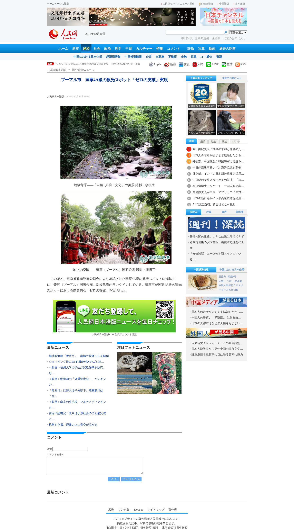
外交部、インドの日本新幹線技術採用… (218, 173)
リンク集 (123, 509)
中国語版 (223, 3)
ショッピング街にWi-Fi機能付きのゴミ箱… (76, 361)
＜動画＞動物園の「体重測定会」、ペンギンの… (77, 381)
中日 (128, 48)
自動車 (160, 56)
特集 (159, 48)
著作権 (172, 509)
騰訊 (184, 64)
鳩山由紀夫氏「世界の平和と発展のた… (218, 149)
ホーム (63, 48)
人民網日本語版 (57, 69)
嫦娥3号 (232, 276)
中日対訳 (187, 38)
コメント (173, 48)
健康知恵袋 (202, 38)
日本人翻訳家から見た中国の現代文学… (217, 348)
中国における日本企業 (88, 56)
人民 (198, 64)
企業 (148, 56)
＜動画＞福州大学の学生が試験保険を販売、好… (77, 370)
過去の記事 (227, 48)
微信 (227, 64)
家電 (193, 56)
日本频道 (239, 3)
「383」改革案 (234, 281)
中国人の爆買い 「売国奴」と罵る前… (216, 317)
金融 (184, 56)
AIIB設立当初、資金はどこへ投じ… (215, 204)
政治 (107, 48)
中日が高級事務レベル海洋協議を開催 (217, 167)
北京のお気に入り (234, 38)
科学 (118, 48)
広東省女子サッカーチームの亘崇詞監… (217, 343)
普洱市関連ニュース (83, 69)
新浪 (170, 64)
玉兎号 (222, 276)
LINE (212, 64)
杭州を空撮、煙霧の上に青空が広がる (73, 424)
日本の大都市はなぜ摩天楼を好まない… (217, 323)
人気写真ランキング (201, 78)
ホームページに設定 (58, 3)
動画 (212, 48)
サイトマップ (155, 509)
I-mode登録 (206, 3)
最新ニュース (58, 347)
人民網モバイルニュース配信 (178, 3)
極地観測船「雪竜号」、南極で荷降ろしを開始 (82, 63)
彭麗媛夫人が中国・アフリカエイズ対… (218, 192)
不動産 (172, 56)
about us (138, 509)
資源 (219, 56)
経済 (86, 48)
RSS (240, 64)
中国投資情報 (133, 56)
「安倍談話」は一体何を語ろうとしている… (215, 256)
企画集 (216, 38)
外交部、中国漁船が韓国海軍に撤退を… (218, 161)
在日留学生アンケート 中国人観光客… (218, 186)
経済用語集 (113, 56)
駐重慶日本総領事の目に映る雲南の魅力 (217, 354)
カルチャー (144, 48)
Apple (155, 64)
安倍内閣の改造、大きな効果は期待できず (217, 236)
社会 (97, 48)
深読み (193, 211)
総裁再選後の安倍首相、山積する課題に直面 (217, 245)
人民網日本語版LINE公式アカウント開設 (114, 318)
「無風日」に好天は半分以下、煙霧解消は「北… (76, 393)
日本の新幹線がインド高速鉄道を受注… (218, 198)
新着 (75, 48)
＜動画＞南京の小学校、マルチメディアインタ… (77, 404)
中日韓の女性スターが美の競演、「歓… (218, 179)
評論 (190, 48)
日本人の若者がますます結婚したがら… (218, 155)
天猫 (221, 281)
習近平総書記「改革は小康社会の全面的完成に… (77, 416)
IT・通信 (206, 56)
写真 (201, 48)
